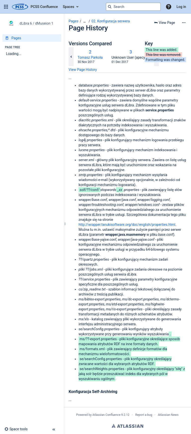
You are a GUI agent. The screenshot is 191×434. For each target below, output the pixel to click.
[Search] (110, 7)
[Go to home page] (34, 7)
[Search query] (133, 7)
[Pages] (31, 38)
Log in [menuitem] (181, 7)
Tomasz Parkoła (90, 57)
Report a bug (143, 415)
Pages (73, 21)
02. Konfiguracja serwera (111, 21)
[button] (5, 7)
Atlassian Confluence (106, 415)
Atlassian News (168, 415)
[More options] (184, 22)
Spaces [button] (68, 7)
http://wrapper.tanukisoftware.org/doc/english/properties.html (127, 225)
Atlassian (127, 426)
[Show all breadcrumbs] (84, 21)
